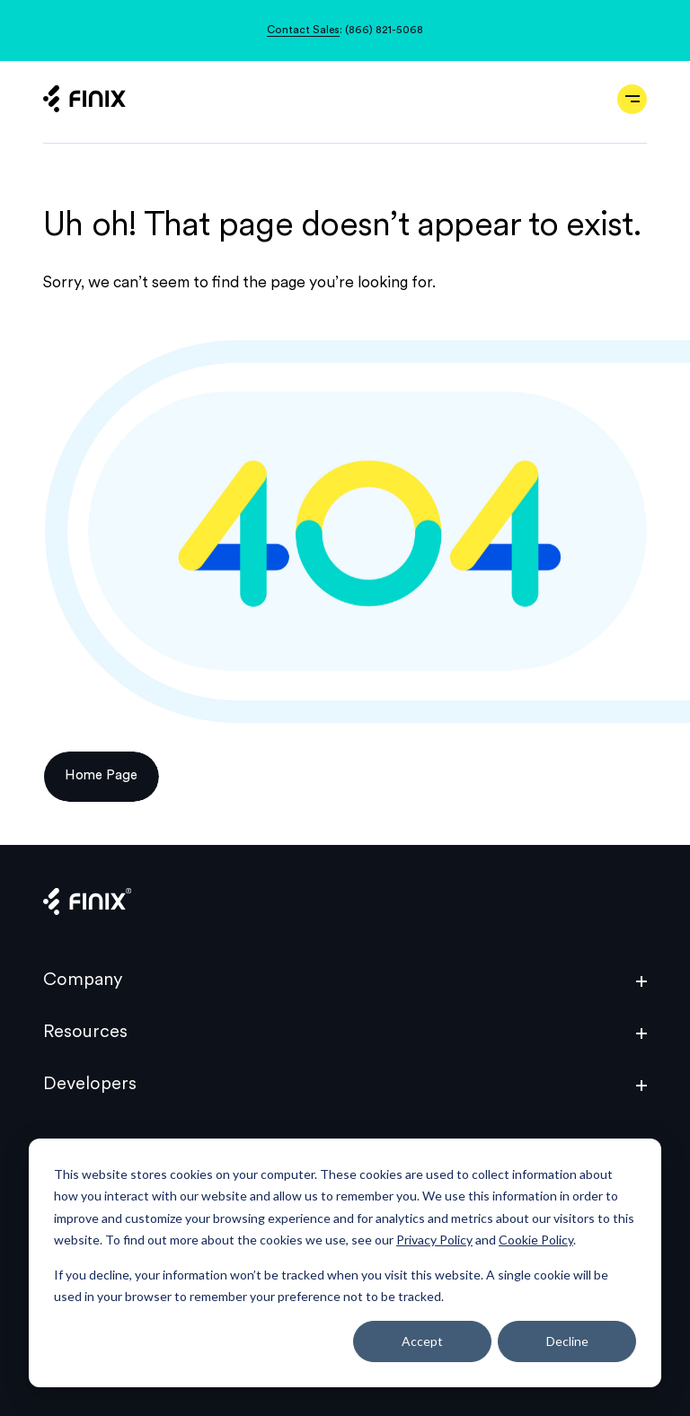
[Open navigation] (632, 99)
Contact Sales (303, 30)
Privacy (65, 1197)
